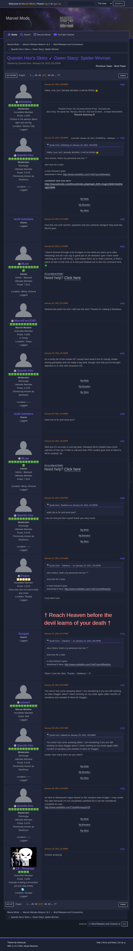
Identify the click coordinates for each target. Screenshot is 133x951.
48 (49, 75)
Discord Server (42, 34)
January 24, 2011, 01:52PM (56, 353)
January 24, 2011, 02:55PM (56, 441)
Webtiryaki (21, 942)
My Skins (84, 210)
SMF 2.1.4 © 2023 (15, 946)
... (33, 75)
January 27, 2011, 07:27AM (56, 634)
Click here (72, 278)
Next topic (120, 66)
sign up (57, 3)
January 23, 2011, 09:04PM (56, 84)
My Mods (84, 199)
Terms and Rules (109, 942)
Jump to (82, 924)
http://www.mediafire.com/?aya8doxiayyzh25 (67, 807)
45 (36, 75)
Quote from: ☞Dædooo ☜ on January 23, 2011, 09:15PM (75, 565)
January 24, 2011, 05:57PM (56, 498)
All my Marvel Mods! (53, 274)
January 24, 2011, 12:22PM (56, 246)
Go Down (11, 75)
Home (12, 34)
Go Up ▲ (122, 942)
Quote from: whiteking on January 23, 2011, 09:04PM (73, 145)
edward (25, 702)
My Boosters (84, 205)
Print (123, 76)
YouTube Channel (64, 34)
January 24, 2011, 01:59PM (56, 414)
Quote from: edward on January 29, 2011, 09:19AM (72, 735)
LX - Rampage (25, 868)
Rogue (25, 575)
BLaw (25, 263)
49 (52, 75)
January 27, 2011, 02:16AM (56, 558)
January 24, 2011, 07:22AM (56, 219)
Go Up (9, 904)
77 (58, 75)
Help (98, 942)
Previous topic (104, 66)
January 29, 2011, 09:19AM (56, 685)
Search (25, 34)
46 (39, 75)
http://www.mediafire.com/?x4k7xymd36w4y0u (86, 174)
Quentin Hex (25, 155)
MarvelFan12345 (25, 320)
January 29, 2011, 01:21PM (56, 788)
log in (47, 3)
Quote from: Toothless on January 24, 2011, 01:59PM (73, 505)
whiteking (25, 101)
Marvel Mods (18, 18)
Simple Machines (31, 946)
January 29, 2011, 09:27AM (56, 728)
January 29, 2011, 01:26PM (56, 849)
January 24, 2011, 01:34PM (56, 303)
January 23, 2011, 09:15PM (56, 138)
